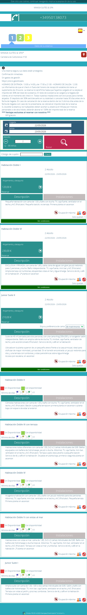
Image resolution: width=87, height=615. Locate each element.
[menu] (81, 31)
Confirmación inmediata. (12, 74)
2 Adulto (49, 169)
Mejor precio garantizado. (13, 81)
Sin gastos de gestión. (11, 77)
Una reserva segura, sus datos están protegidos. (22, 70)
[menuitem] (81, 31)
